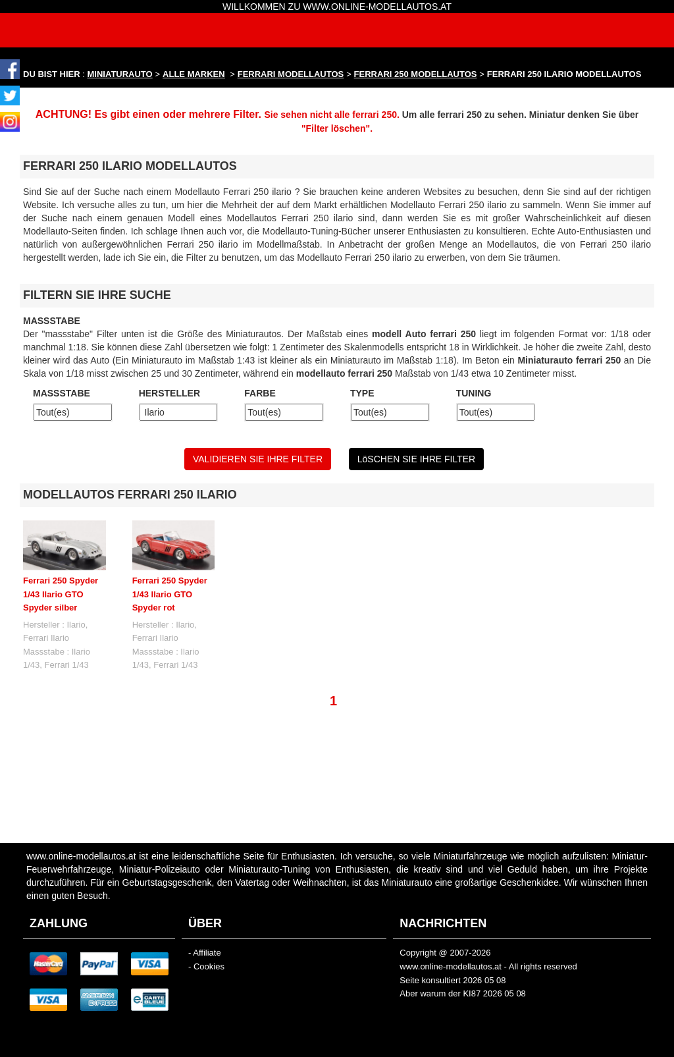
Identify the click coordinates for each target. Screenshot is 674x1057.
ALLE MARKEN (194, 74)
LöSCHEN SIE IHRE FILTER (416, 459)
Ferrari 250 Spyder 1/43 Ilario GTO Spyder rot (169, 594)
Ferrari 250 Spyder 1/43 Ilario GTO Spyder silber (60, 594)
